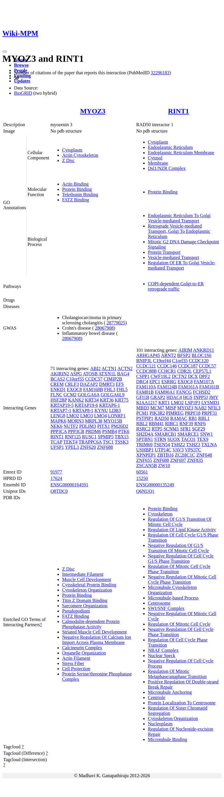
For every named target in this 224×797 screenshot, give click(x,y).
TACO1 (188, 439)
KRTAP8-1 (82, 410)
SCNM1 (171, 428)
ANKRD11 (203, 350)
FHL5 (121, 389)
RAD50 (162, 418)
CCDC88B (146, 371)
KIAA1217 (146, 402)
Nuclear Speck (161, 655)
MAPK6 (58, 420)
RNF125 (73, 436)
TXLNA (209, 444)
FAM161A (188, 386)
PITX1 (103, 426)
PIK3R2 (157, 413)
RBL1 (204, 418)
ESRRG (168, 381)
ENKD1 (58, 389)
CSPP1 (142, 376)
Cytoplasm (72, 149)
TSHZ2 (178, 444)
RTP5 (157, 428)
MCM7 (157, 407)
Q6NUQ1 (145, 491)
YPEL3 (72, 447)
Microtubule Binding (167, 739)
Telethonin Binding (80, 194)
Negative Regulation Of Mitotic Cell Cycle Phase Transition (182, 579)
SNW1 (206, 434)
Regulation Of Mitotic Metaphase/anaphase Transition (177, 674)
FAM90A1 (165, 392)
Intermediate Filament (83, 574)
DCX (193, 376)
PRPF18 (192, 413)
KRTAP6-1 (109, 405)
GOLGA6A (88, 394)
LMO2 (72, 415)
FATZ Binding (75, 199)
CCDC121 (146, 365)
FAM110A (146, 386)
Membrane (158, 163)
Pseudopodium (76, 610)
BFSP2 (183, 355)
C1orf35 (180, 360)
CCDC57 (94, 378)
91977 (56, 471)
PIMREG (174, 413)
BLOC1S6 (201, 355)
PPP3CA (58, 431)
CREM (57, 384)
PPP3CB (76, 431)
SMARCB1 (165, 434)
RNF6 (200, 423)
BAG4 (123, 373)
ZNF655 (144, 460)
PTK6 (123, 431)
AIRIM (185, 350)
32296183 (160, 72)
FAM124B (167, 386)
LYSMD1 (210, 402)
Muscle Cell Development (86, 579)
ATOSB (90, 373)
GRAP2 (157, 397)
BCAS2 (57, 378)
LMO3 (86, 415)
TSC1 (108, 441)
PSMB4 (109, 431)
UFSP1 (57, 447)
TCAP (56, 441)
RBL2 (142, 423)
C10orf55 (75, 378)
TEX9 (202, 439)
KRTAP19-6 (86, 405)
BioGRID (23, 93)
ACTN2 (125, 368)
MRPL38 (93, 420)
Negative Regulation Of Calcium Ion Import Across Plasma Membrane (96, 640)
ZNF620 (88, 447)
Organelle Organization (84, 652)
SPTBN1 (144, 439)
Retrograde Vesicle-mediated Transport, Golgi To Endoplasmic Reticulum (179, 231)
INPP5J (201, 397)
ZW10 (164, 465)
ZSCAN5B (146, 465)
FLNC (56, 394)
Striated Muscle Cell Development (94, 631)
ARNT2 (168, 355)
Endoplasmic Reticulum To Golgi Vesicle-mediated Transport (179, 218)
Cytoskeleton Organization (87, 589)
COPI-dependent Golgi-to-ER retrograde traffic (176, 286)
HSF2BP (58, 399)
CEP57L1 (202, 371)
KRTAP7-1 (60, 410)
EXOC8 (74, 389)
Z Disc (68, 160)
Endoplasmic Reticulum (170, 147)
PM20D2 (119, 426)
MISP (170, 407)
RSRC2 (143, 428)
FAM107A (204, 381)
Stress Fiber (73, 663)
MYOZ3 (93, 111)
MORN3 (75, 420)
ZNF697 (178, 460)
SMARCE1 (188, 434)
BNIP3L (144, 360)
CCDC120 (199, 360)
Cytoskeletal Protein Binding (89, 584)
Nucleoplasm (160, 723)
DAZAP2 (89, 384)
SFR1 (185, 428)
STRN (160, 439)
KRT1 (164, 402)
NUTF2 (71, 426)
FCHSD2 (201, 392)
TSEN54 (162, 444)
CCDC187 (188, 365)
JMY (213, 397)
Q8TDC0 (59, 491)
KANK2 (76, 399)
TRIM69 (144, 444)
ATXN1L (107, 373)
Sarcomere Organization (85, 605)
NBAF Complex (163, 650)
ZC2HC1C (185, 455)
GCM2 (70, 394)
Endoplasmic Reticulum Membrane (181, 152)
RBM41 (156, 423)
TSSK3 (121, 441)
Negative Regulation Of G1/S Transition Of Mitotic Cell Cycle (178, 548)
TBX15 (122, 436)
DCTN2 (179, 376)
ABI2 (95, 368)
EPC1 (154, 381)
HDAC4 (174, 397)
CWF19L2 (160, 376)
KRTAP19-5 (62, 405)
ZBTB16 (165, 455)
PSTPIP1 (144, 418)
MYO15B (113, 420)
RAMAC (179, 418)
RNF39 (186, 423)
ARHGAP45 (148, 355)
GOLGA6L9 (113, 394)
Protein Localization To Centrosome (182, 702)
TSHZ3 (193, 444)
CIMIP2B (113, 378)
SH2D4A (144, 434)
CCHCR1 (167, 371)
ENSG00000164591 (69, 484)
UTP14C (163, 449)
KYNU (101, 410)
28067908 (104, 328)
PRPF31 (209, 413)
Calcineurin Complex (82, 647)
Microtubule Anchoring (170, 692)
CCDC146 (167, 365)
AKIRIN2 (59, 373)
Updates (22, 80)
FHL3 (109, 389)
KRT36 (106, 399)
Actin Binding (75, 184)
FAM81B (145, 392)
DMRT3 (107, 384)
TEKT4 (70, 441)
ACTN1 (109, 368)
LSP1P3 (192, 402)
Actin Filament (76, 658)
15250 (142, 478)
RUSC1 (89, 436)
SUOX (173, 439)
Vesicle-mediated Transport (173, 257)
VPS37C (193, 449)
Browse (21, 65)
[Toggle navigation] (4, 51)
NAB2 (201, 407)
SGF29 (198, 428)
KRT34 (92, 399)
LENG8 (57, 415)
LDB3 (115, 410)
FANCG (184, 392)
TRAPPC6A (90, 441)
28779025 (115, 322)
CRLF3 (72, 384)
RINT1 (178, 111)
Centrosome (159, 603)
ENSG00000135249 (155, 484)
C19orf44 (162, 360)
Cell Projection (76, 668)
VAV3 (178, 449)
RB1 (192, 418)
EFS (120, 384)
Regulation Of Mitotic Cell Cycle (179, 624)
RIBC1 (171, 423)
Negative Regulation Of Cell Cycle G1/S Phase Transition (181, 558)
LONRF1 (116, 415)
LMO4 (100, 415)
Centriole (156, 697)
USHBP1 (145, 449)
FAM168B (93, 389)
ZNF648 (204, 455)
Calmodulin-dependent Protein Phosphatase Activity (91, 624)
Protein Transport (164, 252)
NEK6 (56, 426)
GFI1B (142, 397)
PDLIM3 (87, 426)
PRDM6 (93, 431)
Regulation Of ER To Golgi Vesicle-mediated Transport (182, 265)
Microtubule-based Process (173, 597)
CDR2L (184, 371)
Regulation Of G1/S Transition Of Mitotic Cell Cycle (179, 522)
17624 (56, 478)
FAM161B (209, 386)
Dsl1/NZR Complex (167, 168)
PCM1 (142, 413)
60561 (142, 471)
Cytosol (155, 157)
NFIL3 (214, 407)
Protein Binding (77, 189)
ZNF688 (105, 447)
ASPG (76, 373)
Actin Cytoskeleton (80, 155)
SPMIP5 (105, 436)
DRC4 (142, 381)
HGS (187, 397)
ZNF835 (195, 460)
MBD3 (142, 407)
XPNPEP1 (146, 455)
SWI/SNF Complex (166, 608)
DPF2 (204, 376)
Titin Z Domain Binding (84, 600)
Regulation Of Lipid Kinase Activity (182, 529)
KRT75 (122, 399)
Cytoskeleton (160, 513)
